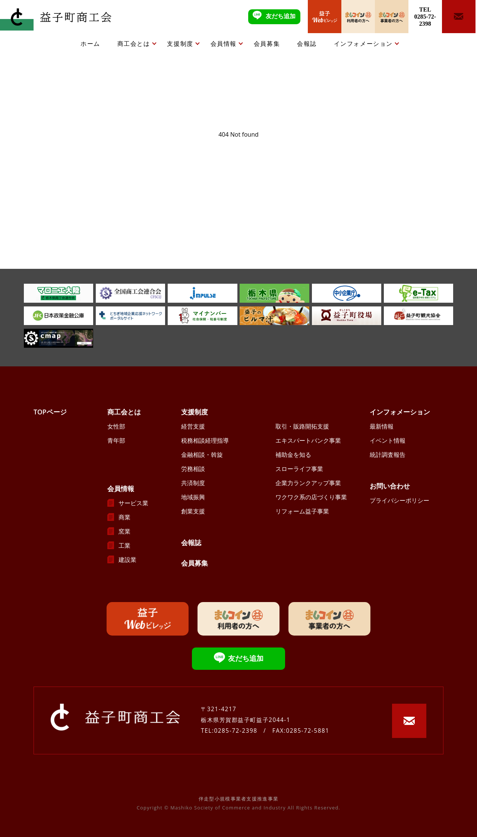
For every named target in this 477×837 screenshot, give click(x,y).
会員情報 (224, 43)
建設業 (127, 560)
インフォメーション (363, 43)
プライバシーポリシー (399, 500)
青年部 (116, 440)
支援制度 (180, 43)
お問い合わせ (390, 485)
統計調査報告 (387, 455)
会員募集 (267, 43)
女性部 (116, 426)
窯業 (124, 531)
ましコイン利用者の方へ (358, 16)
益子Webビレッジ (324, 16)
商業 (124, 517)
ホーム (90, 43)
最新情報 (382, 426)
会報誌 (307, 43)
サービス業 (133, 503)
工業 (124, 545)
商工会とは (133, 43)
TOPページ (50, 411)
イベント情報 (387, 440)
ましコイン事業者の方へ (391, 16)
